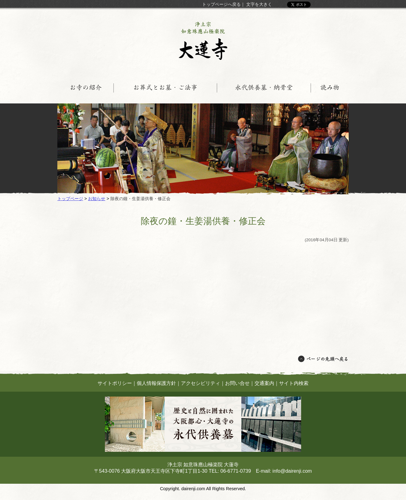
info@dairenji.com (292, 471)
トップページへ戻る (221, 4)
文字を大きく (259, 4)
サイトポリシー (115, 383)
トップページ (70, 198)
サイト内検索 (293, 383)
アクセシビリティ (200, 383)
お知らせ (96, 198)
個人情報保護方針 (156, 383)
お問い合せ (237, 383)
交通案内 (264, 383)
